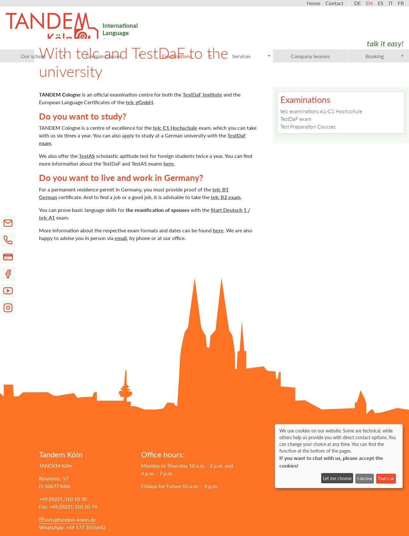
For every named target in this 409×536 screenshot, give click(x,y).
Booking (385, 56)
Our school (43, 56)
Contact (334, 3)
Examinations (187, 56)
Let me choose (337, 478)
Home (313, 3)
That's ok (386, 478)
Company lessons (310, 56)
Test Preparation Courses (308, 126)
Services (251, 56)
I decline (364, 478)
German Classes (113, 56)
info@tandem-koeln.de (70, 520)
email (121, 238)
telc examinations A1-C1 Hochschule (321, 111)
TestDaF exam (295, 119)
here (168, 163)
